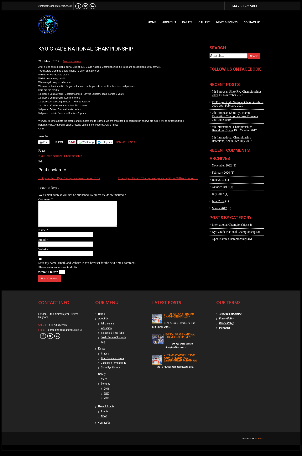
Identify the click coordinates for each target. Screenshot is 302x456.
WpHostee (259, 443)
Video (104, 383)
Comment (45, 199)
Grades (105, 358)
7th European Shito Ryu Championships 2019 (179, 320)
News (104, 420)
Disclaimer (224, 332)
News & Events (227, 22)
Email (43, 244)
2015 (106, 397)
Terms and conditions (230, 318)
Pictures (105, 388)
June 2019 (218, 179)
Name (43, 234)
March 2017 (219, 208)
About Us (169, 22)
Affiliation (106, 332)
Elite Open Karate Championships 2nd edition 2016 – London (158, 178)
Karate (187, 22)
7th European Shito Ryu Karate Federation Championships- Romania (235, 114)
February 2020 (221, 172)
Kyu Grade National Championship (60, 156)
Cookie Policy (226, 327)
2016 (106, 393)
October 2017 (220, 186)
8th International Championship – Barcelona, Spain (232, 139)
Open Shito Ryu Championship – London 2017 (69, 178)
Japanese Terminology (113, 367)
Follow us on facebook (235, 69)
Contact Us (252, 22)
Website (43, 254)
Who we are (107, 328)
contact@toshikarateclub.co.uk (55, 5)
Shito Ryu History (110, 372)
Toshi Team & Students (113, 342)
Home (152, 22)
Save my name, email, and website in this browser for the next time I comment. (87, 267)
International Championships (229, 224)
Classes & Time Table (112, 337)
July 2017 (218, 194)
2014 (106, 402)
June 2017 (218, 201)
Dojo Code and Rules (112, 362)
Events (104, 416)
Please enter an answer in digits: (58, 272)
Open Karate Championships (229, 239)
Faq (103, 346)
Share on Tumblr (125, 142)
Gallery (204, 22)
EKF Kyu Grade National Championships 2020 (180, 340)
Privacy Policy (226, 323)
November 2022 (222, 165)
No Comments (72, 61)
